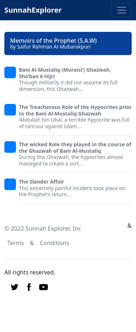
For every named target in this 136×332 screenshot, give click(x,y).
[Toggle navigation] (121, 10)
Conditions (54, 243)
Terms (15, 243)
